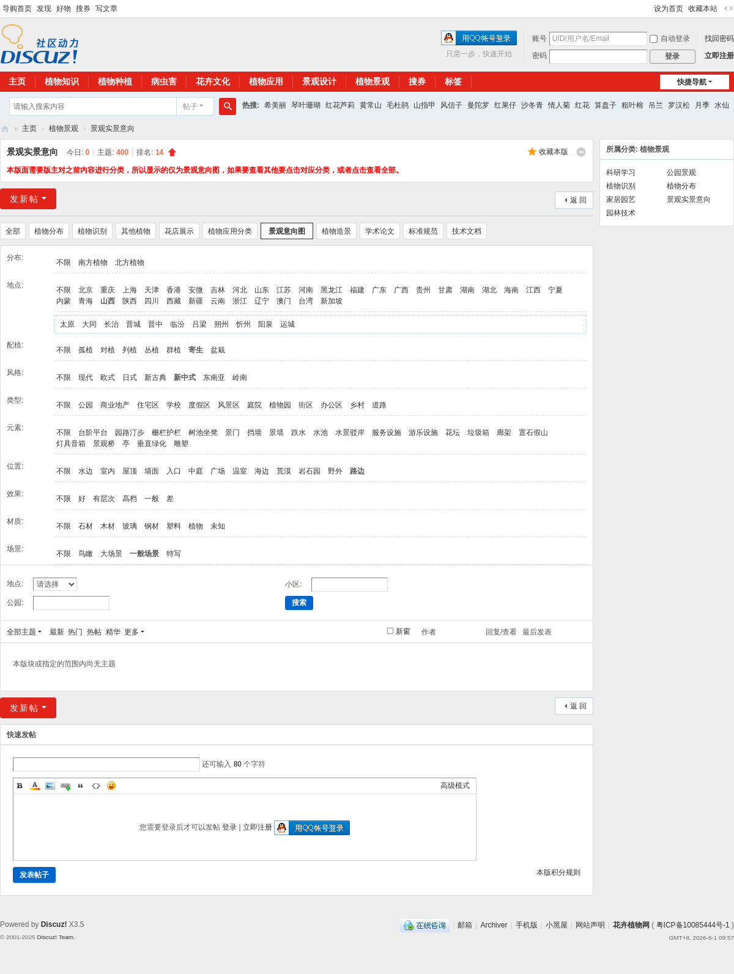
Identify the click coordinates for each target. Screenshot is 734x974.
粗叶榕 (632, 105)
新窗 (403, 631)
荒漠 (283, 471)
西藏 (173, 301)
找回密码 (719, 38)
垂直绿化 (151, 443)
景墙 (276, 432)
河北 (239, 290)
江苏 (283, 290)
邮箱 (465, 925)
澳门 (283, 301)
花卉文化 (213, 81)
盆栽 (217, 350)
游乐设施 (423, 432)
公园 (85, 405)
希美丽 (275, 105)
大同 (89, 324)
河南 (305, 290)
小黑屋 (557, 925)
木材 (107, 526)
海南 (511, 290)
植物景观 (372, 81)
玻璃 (129, 526)
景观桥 (104, 443)
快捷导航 (691, 82)
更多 (131, 632)
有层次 (104, 498)
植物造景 (336, 231)
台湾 (305, 301)
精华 (113, 632)
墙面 (151, 471)
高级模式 (455, 785)
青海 (85, 301)
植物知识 (62, 81)
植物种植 (115, 81)
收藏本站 (702, 8)
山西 (107, 301)
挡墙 (254, 432)
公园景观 (681, 172)
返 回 (578, 200)
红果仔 (505, 105)
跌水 (298, 432)
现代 (85, 377)
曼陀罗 (478, 105)
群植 (173, 350)
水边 (85, 471)
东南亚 (214, 377)
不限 (63, 262)
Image (50, 785)
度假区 (199, 405)
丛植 (151, 350)
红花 (582, 105)
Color (35, 785)
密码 (539, 55)
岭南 (239, 377)
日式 (129, 377)
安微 (195, 290)
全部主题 (21, 632)
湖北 (489, 290)
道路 (379, 405)
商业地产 (115, 405)
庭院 (254, 405)
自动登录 (670, 38)
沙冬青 (532, 105)
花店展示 (179, 231)
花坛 (452, 432)
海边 (261, 471)
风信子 (451, 105)
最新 (57, 632)
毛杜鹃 (398, 105)
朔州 (221, 324)
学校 (173, 405)
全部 (13, 231)
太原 (67, 324)
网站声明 (590, 925)
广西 (401, 290)
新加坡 (332, 301)
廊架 (504, 432)
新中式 (185, 377)
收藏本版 (553, 151)
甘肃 (445, 290)
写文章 (106, 8)
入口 (173, 471)
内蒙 (63, 301)
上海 (129, 290)
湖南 (467, 290)
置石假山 (533, 432)
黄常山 (371, 105)
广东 (379, 290)
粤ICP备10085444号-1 (693, 925)
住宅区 (148, 405)
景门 (232, 432)
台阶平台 (93, 432)
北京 (85, 290)
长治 (111, 324)
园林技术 (621, 213)
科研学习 (621, 172)
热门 (75, 632)
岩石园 (309, 471)
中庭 (195, 471)
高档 (129, 498)
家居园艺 (621, 199)
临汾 (177, 324)
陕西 (129, 301)
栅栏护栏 (166, 432)
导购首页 (17, 8)
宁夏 (555, 290)
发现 (44, 8)
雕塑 (181, 443)
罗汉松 (679, 105)
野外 (335, 471)
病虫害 (164, 81)
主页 (29, 128)
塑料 (173, 526)
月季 (702, 105)
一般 (151, 498)
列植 (129, 350)
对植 (107, 350)
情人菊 (559, 105)
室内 (107, 471)
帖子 (190, 106)
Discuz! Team (55, 937)
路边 (357, 471)
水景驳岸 (350, 432)
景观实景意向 (113, 128)
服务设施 (386, 432)
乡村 (357, 405)
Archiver (493, 925)
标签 (453, 81)
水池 (320, 432)
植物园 (280, 405)
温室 (239, 471)
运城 (287, 324)
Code (96, 785)
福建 (357, 290)
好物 (63, 8)
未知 (217, 526)
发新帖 (24, 199)
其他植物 (135, 231)
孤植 (85, 350)
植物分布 (49, 231)
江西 (533, 290)
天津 (151, 290)
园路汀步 (129, 432)
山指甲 (424, 105)
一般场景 (144, 553)
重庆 (107, 290)
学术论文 (380, 231)
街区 (305, 405)
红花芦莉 (340, 105)
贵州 (423, 290)
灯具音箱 (71, 443)
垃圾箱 (478, 432)
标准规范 (423, 231)
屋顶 (129, 471)
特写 (173, 553)
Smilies (111, 785)
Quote (81, 785)
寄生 (195, 350)
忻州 (243, 324)
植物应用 (266, 81)
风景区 (229, 405)
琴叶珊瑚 (306, 105)
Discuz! (54, 924)
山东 (261, 290)
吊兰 (655, 105)
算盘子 (606, 105)
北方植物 (129, 262)
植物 (195, 526)
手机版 (527, 925)
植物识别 (92, 231)
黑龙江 (332, 290)
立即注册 (719, 55)
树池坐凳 (203, 432)
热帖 (94, 632)
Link (65, 785)
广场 (217, 471)
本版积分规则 (558, 872)
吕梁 (199, 324)
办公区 (332, 405)
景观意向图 (287, 231)
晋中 (155, 324)
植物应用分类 (230, 231)
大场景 (111, 553)
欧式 (107, 377)
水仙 (721, 105)
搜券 (83, 8)
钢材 (151, 526)
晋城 (133, 324)
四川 (151, 301)
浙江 (239, 301)
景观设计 (319, 81)
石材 (85, 526)
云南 (217, 301)
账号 (539, 38)
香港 (173, 290)
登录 (229, 827)
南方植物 (93, 262)
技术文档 (466, 231)
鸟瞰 (85, 553)
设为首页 (668, 8)
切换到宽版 (728, 8)
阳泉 (265, 324)
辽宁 (261, 301)
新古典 (155, 377)
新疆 (195, 301)
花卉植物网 (5, 129)
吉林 (217, 290)
